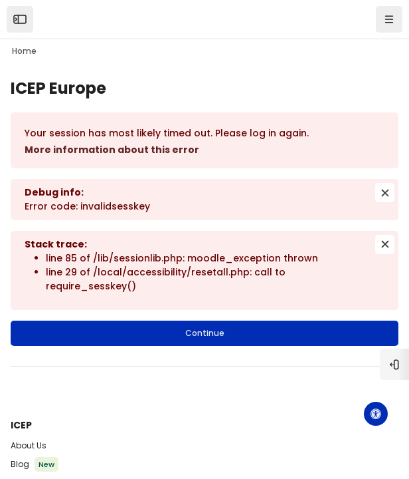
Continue (204, 333)
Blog (20, 464)
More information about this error (112, 149)
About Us (28, 445)
